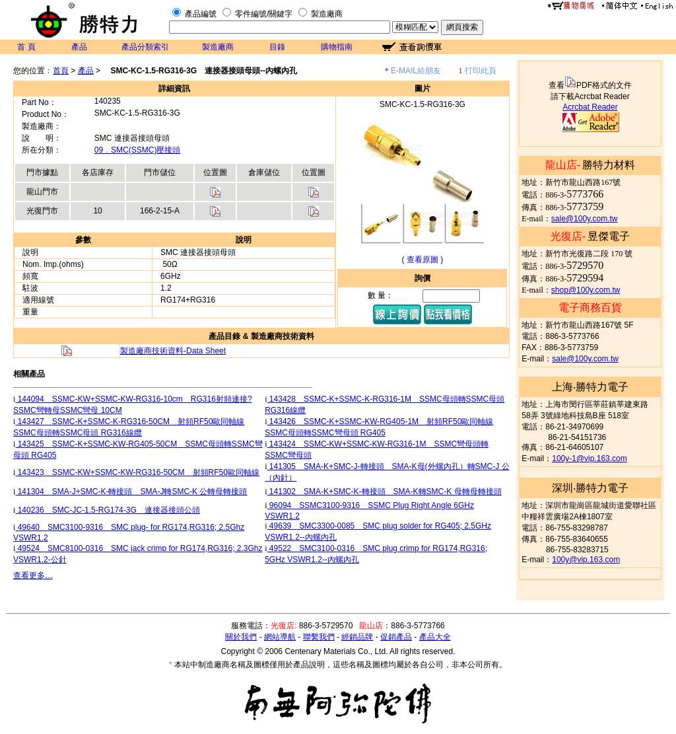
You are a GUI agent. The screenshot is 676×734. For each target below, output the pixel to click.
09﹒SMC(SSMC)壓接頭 (137, 150)
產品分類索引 (145, 47)
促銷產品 (396, 637)
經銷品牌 (357, 637)
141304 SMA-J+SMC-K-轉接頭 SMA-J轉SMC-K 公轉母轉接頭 (131, 491)
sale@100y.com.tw (584, 218)
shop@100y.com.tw (586, 290)
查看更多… (33, 575)
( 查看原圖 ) (423, 259)
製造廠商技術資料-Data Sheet (173, 350)
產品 (79, 47)
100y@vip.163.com (586, 559)
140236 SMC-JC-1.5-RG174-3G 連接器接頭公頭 (107, 510)
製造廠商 (327, 13)
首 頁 (26, 47)
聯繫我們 (319, 637)
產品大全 (435, 637)
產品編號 (201, 13)
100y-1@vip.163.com (589, 458)
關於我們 (241, 637)
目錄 (277, 47)
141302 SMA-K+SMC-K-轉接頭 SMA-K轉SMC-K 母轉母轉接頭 (384, 491)
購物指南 (337, 47)
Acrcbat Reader (589, 107)
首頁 (61, 70)
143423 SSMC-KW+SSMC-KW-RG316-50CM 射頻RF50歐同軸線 (137, 472)
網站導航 (280, 637)
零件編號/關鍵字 (263, 13)
